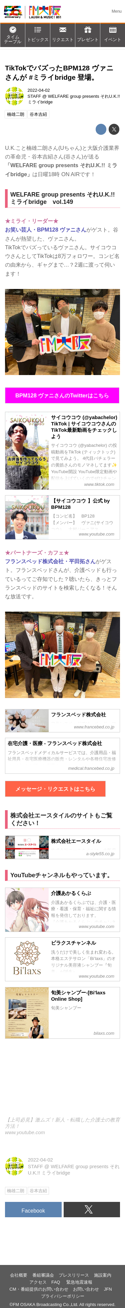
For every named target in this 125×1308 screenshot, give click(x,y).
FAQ (56, 1282)
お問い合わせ (86, 1289)
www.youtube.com (25, 1132)
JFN (108, 1289)
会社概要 (18, 1275)
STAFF (34, 96)
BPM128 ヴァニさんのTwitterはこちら (62, 395)
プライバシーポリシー (62, 1296)
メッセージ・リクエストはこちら (55, 789)
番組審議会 (43, 1275)
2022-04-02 (39, 90)
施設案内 (102, 1275)
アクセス (38, 1282)
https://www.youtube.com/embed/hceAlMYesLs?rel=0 (62, 1082)
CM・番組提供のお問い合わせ (38, 1289)
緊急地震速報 (79, 1282)
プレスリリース (74, 1275)
